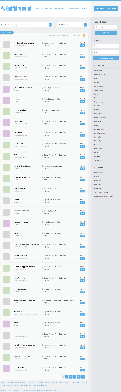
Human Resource (100, 117)
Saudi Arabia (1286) (101, 192)
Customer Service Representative (26, 244)
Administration (99, 74)
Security (97, 156)
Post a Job (84, 9)
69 (78, 377)
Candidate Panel (46, 9)
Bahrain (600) (98, 173)
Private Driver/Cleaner (22, 177)
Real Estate (98, 149)
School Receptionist (21, 76)
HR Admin (17, 155)
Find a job (112, 9)
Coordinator (18, 144)
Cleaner (16, 200)
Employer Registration (44, 391)
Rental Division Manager (23, 166)
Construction (98, 86)
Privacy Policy (57, 391)
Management (99, 129)
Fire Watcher (18, 311)
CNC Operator (19, 132)
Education (97, 98)
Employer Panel (59, 9)
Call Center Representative (24, 43)
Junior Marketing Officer (23, 88)
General (97, 110)
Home (37, 9)
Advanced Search (73, 9)
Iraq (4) (96, 177)
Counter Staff (19, 367)
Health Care (98, 113)
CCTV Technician (20, 289)
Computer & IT (99, 82)
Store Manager (19, 278)
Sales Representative (21, 211)
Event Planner (19, 65)
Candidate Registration (28, 391)
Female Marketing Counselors (25, 300)
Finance (97, 106)
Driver (16, 233)
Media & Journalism (101, 141)
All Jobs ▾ (6, 33)
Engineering (98, 102)
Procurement (98, 145)
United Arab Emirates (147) (103, 196)
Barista (16, 99)
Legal (96, 125)
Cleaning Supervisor (21, 222)
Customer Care (99, 90)
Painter (16, 334)
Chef (95, 78)
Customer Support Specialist (24, 267)
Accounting (98, 70)
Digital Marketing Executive (24, 345)
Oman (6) (97, 184)
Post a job (100, 9)
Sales (96, 153)
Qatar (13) (97, 188)
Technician (98, 160)
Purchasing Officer (20, 255)
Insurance (97, 121)
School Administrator (22, 356)
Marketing (98, 137)
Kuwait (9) (97, 180)
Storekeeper (18, 121)
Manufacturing (99, 133)
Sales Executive (19, 188)
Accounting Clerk (20, 54)
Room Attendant (20, 110)
